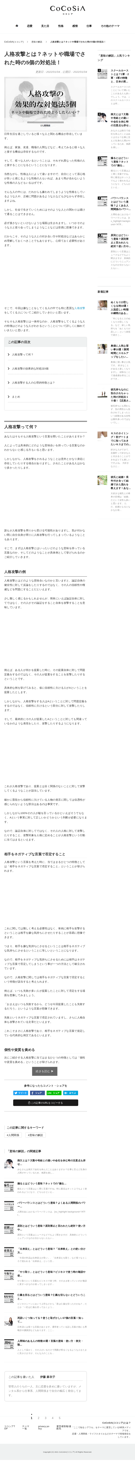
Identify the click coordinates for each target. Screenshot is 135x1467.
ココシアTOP (9, 1427)
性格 (61, 25)
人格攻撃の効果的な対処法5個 (30, 368)
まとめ (16, 396)
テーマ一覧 (25, 1427)
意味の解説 (36, 1135)
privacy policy (43, 1427)
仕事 (89, 25)
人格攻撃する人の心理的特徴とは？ (33, 382)
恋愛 (30, 25)
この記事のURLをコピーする (45, 1102)
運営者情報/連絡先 (63, 1427)
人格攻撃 (79, 308)
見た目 (45, 25)
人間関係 (13, 1135)
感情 (75, 25)
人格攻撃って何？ (23, 354)
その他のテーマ (110, 25)
